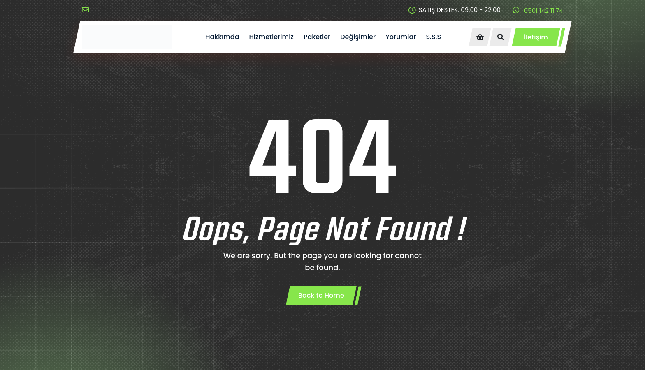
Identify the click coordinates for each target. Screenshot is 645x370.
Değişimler (358, 37)
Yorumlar (400, 37)
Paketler (317, 37)
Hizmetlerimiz (271, 37)
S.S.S (433, 37)
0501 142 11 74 (538, 10)
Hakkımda (222, 37)
